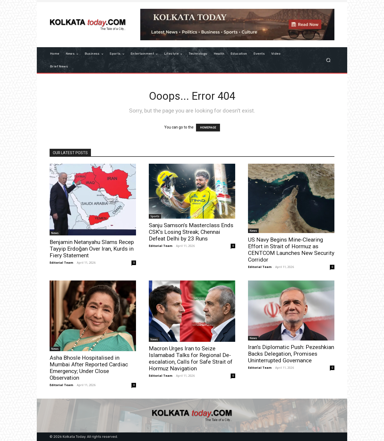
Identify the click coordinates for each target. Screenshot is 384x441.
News (55, 233)
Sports (154, 216)
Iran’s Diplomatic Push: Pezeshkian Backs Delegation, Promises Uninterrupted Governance (291, 354)
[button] (328, 60)
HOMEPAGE (208, 127)
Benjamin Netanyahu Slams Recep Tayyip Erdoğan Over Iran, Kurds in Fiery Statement (92, 249)
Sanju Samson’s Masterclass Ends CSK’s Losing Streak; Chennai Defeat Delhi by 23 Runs (191, 232)
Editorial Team (61, 262)
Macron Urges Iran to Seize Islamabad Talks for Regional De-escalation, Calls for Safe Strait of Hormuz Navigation (191, 358)
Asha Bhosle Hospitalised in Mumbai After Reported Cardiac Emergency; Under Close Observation (89, 368)
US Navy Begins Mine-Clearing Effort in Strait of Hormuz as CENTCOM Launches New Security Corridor (291, 249)
